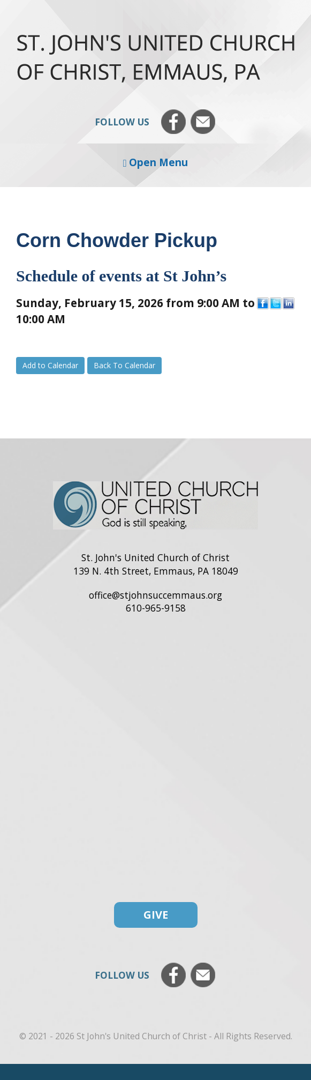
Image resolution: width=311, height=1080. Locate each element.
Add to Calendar (50, 365)
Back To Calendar (124, 365)
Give (155, 914)
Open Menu (155, 162)
